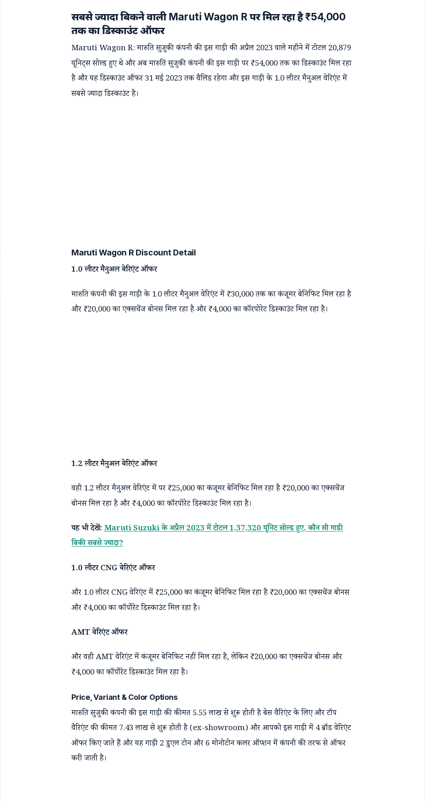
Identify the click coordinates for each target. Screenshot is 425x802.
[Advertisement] (204, 164)
